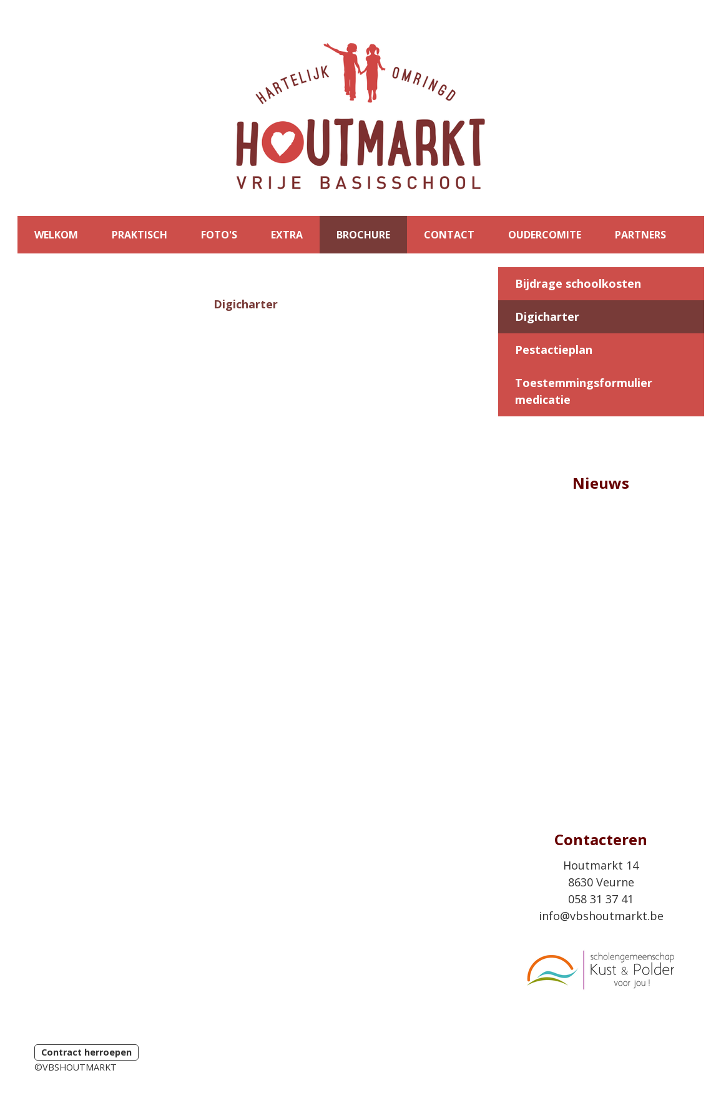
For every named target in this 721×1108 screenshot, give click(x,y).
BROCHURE (363, 235)
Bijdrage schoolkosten (578, 283)
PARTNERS (640, 235)
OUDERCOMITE (544, 235)
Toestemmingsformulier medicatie (583, 391)
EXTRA (287, 235)
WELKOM (56, 235)
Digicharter (547, 316)
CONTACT (449, 235)
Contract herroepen (86, 1052)
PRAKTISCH (139, 235)
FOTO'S (219, 235)
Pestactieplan (553, 349)
